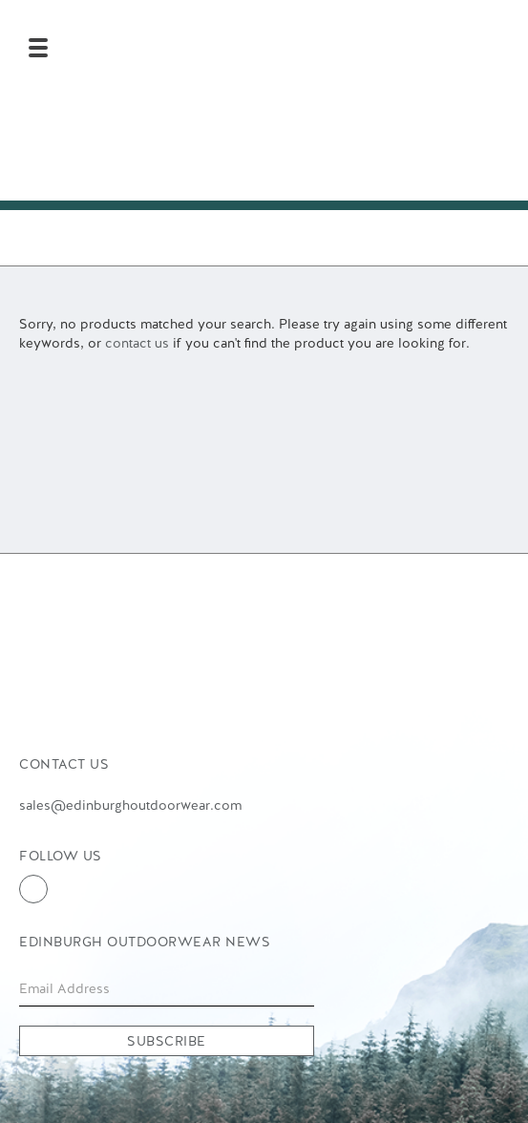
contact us (137, 342)
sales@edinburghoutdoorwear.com (130, 805)
